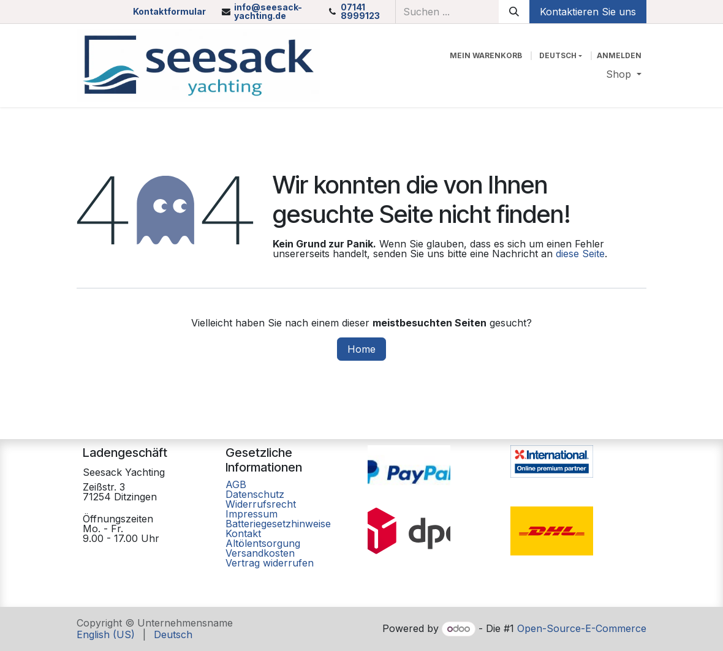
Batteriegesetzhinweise (278, 523)
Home (361, 349)
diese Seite (580, 253)
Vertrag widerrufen (269, 563)
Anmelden (619, 55)
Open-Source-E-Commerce (581, 628)
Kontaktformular (169, 11)
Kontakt (243, 533)
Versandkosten (260, 553)
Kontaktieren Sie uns (588, 12)
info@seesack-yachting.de (268, 11)
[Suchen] (514, 11)
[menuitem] (623, 74)
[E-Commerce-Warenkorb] (486, 55)
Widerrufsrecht (260, 504)
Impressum (251, 514)
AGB (237, 484)
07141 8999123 (360, 11)
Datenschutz (254, 494)
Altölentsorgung (262, 543)
